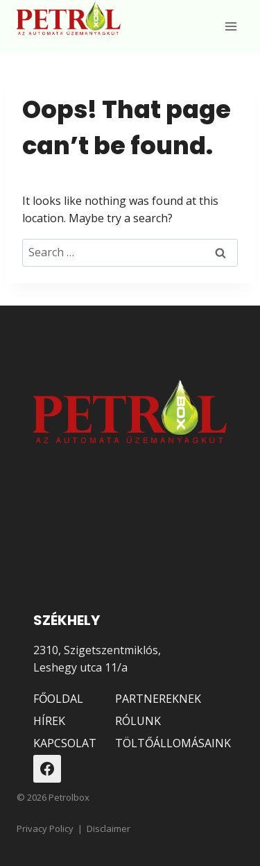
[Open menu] (230, 26)
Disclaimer (108, 828)
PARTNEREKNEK (158, 698)
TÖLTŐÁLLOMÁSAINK (171, 743)
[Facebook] (47, 769)
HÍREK (49, 720)
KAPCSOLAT (63, 743)
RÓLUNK (138, 720)
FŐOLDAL (58, 698)
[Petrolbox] (69, 19)
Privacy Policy (45, 828)
